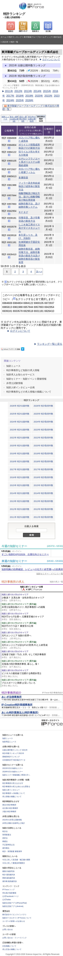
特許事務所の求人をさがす (12, 783)
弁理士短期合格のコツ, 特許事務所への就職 (32, 608)
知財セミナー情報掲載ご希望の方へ (16, 775)
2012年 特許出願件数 (19, 509)
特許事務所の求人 (13, 581)
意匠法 (5, 838)
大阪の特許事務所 (9, 811)
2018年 (20, 95)
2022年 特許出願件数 (19, 437)
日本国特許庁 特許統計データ (13, 760)
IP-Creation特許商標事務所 (16, 704)
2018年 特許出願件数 (19, 461)
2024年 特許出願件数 (19, 422)
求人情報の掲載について (11, 796)
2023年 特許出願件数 (19, 429)
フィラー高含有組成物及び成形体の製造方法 (29, 186)
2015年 (47, 91)
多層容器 (23, 177)
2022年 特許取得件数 (43, 437)
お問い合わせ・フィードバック (14, 938)
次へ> (39, 271)
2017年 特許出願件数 (19, 469)
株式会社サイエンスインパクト (14, 914)
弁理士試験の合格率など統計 (13, 823)
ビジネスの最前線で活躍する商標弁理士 (32, 675)
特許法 (5, 831)
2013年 (28, 91)
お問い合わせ (7, 929)
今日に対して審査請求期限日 (13, 863)
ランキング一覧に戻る (49, 344)
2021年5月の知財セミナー (12, 768)
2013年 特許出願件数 (19, 501)
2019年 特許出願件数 (19, 453)
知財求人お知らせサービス (20, 374)
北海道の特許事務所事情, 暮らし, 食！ (32, 665)
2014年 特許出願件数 (19, 493)
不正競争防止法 (8, 845)
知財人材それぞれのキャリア (15, 594)
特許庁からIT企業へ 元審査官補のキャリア (32, 618)
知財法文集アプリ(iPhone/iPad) (14, 903)
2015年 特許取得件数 (43, 485)
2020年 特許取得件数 (43, 445)
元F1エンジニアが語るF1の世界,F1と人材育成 (32, 646)
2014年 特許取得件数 (43, 493)
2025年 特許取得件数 (43, 414)
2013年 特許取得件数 (43, 501)
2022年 (48, 95)
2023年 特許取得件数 (43, 429)
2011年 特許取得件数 (43, 517)
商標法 (5, 841)
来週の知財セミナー (14, 561)
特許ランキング (15, 37)
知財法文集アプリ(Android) (12, 906)
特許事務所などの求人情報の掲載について (28, 391)
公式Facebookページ (10, 896)
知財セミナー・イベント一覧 (49, 574)
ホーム (3, 37)
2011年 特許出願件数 (19, 517)
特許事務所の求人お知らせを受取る (16, 786)
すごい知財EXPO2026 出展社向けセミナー (25, 554)
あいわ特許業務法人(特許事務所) (19, 712)
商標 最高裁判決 (8, 878)
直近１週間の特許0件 (23, 119)
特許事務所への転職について (13, 793)
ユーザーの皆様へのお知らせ (13, 921)
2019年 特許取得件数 (43, 453)
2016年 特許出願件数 (19, 477)
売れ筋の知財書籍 (9, 893)
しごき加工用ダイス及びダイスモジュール (29, 228)
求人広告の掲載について (11, 949)
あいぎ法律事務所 (11, 697)
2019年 (29, 95)
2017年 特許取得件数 (43, 469)
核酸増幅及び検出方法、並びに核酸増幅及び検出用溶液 (29, 196)
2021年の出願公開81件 (32, 119)
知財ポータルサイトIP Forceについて (16, 918)
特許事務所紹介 (11, 692)
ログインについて (51, 59)
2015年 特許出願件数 (19, 485)
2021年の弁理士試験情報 (12, 820)
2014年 (37, 91)
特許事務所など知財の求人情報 (22, 370)
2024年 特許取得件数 (43, 422)
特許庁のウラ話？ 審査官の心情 (32, 627)
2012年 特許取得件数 (43, 509)
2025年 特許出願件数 (19, 414)
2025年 (20, 100)
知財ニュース (5, 118)
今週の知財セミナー (14, 546)
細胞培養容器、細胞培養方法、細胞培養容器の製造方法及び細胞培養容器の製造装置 (29, 256)
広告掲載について (9, 946)
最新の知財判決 (8, 871)
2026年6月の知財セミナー (12, 772)
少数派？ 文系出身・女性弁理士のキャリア (32, 599)
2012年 (18, 91)
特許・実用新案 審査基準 (12, 851)
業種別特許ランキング (11, 757)
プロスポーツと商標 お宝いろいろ (32, 684)
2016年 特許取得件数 (43, 477)
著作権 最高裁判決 (9, 881)
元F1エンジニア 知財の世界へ (32, 637)
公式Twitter (6, 900)
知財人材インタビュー (11, 790)
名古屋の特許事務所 (10, 808)
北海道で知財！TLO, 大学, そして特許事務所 (32, 656)
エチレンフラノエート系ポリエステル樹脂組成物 (29, 162)
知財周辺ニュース (9, 742)
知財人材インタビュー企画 (20, 387)
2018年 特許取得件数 (43, 461)
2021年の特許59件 (41, 119)
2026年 (29, 100)
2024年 (10, 100)
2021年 (5, 42)
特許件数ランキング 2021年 (13, 753)
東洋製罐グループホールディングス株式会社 (43, 37)
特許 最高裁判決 (8, 875)
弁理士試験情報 (14, 383)
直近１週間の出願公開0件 (14, 119)
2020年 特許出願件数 (19, 445)
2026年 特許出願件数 (19, 406)
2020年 (39, 95)
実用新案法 (6, 835)
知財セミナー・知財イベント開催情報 (26, 378)
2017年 (10, 95)
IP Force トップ (8, 889)
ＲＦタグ (23, 212)
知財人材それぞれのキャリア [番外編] (19, 604)
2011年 (9, 91)
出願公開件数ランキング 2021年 (15, 750)
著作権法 (5, 848)
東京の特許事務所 (9, 805)
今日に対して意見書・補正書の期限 (16, 860)
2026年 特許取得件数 (43, 406)
